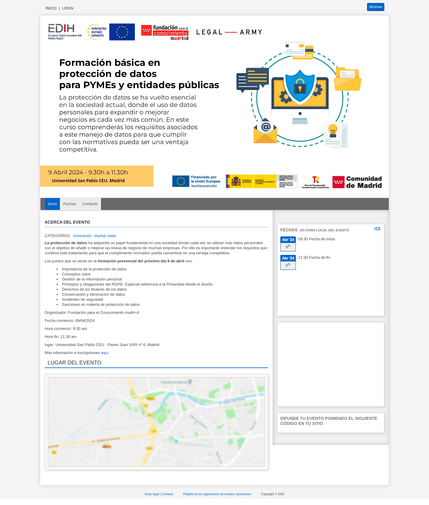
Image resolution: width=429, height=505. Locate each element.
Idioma (375, 7)
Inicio (51, 8)
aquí (104, 352)
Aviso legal (152, 494)
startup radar (105, 235)
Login (67, 8)
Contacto (90, 204)
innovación (82, 235)
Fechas (69, 204)
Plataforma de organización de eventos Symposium (217, 494)
